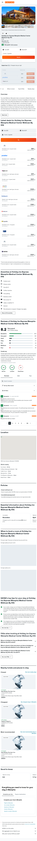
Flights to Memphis (8, 803)
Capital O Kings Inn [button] (6, 721)
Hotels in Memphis (8, 809)
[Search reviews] (19, 381)
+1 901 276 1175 (5, 42)
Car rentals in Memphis (9, 805)
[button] (2, 2)
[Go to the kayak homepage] (9, 2)
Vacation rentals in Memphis (10, 811)
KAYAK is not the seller (19, 828)
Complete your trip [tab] (8, 794)
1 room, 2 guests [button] (7, 53)
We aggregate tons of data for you (19, 831)
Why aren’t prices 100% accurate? (19, 834)
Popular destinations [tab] (20, 794)
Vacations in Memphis (9, 807)
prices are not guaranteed (30, 824)
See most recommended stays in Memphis (28, 732)
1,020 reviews (13, 44)
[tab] (7, 376)
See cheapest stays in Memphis (28, 702)
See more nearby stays (30, 672)
